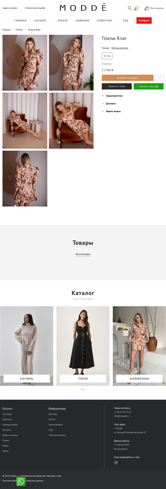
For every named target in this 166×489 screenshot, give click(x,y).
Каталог (41, 20)
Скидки (144, 20)
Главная (20, 20)
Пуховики (7, 414)
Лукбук (62, 20)
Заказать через (148, 86)
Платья (5, 440)
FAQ (125, 20)
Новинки (82, 20)
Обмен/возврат (56, 424)
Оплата (52, 419)
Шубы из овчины (10, 435)
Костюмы (6, 430)
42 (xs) (107, 55)
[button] (80, 389)
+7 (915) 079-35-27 (123, 412)
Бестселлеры (83, 254)
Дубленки (7, 419)
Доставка (53, 414)
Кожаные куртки (10, 424)
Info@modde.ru (121, 416)
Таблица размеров (119, 48)
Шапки (5, 451)
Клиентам (104, 20)
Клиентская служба (35, 7)
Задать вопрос (9, 7)
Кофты (5, 445)
